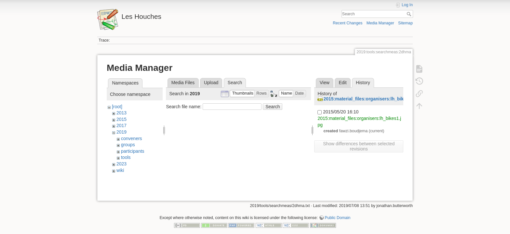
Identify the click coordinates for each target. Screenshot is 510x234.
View (324, 82)
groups (128, 144)
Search (410, 14)
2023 (121, 163)
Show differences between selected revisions (359, 146)
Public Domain (337, 212)
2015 (121, 119)
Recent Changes (347, 23)
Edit (342, 82)
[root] (117, 106)
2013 (121, 112)
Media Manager (380, 23)
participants (132, 151)
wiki (120, 170)
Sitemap (405, 23)
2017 (121, 125)
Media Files (183, 82)
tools (126, 157)
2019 (121, 132)
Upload (211, 82)
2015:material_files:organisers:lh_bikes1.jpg (371, 98)
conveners (131, 138)
